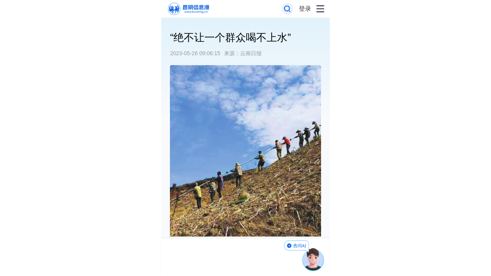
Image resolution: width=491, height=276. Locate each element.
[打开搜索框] (287, 9)
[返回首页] (188, 9)
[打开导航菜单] (320, 9)
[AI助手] (313, 259)
